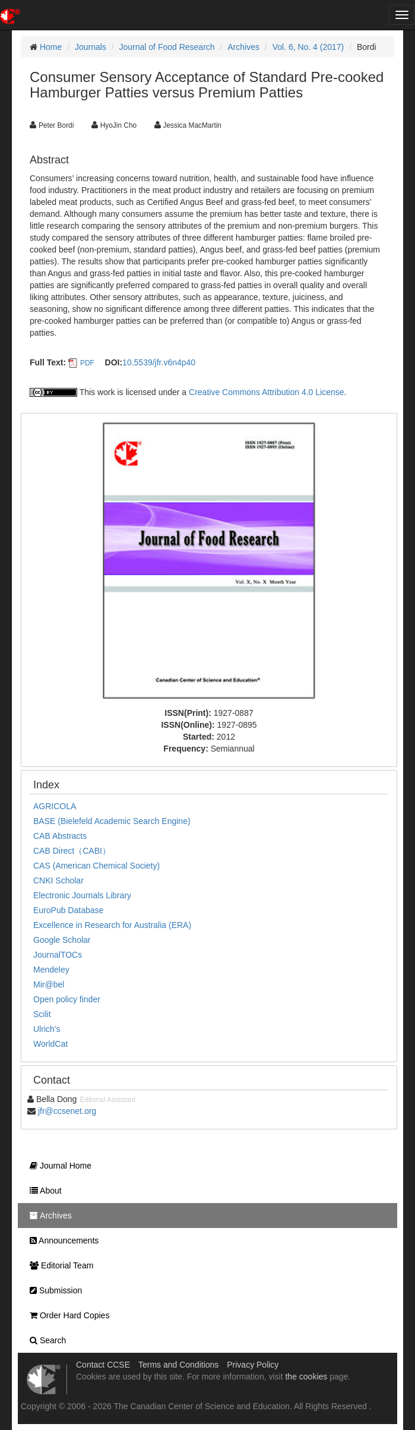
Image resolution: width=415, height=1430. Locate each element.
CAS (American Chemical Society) (96, 865)
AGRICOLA (54, 806)
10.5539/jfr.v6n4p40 (158, 362)
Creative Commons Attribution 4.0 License (266, 392)
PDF (87, 363)
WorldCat (50, 1044)
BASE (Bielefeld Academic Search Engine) (112, 821)
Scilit (42, 1014)
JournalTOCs (57, 954)
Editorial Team (58, 1265)
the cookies (306, 1376)
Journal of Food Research (167, 47)
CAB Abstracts (60, 836)
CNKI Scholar (58, 880)
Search (45, 1340)
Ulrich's (46, 1029)
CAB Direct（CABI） (71, 851)
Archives (243, 47)
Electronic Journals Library (82, 895)
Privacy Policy (252, 1364)
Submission (53, 1290)
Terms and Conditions (178, 1364)
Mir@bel (48, 984)
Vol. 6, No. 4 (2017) (308, 47)
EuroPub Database (68, 910)
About (43, 1190)
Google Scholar (62, 940)
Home (51, 47)
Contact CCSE (103, 1364)
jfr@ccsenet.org (67, 1111)
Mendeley (51, 969)
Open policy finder (66, 999)
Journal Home (57, 1165)
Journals (90, 47)
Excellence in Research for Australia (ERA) (112, 925)
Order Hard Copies (66, 1315)
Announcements (61, 1240)
